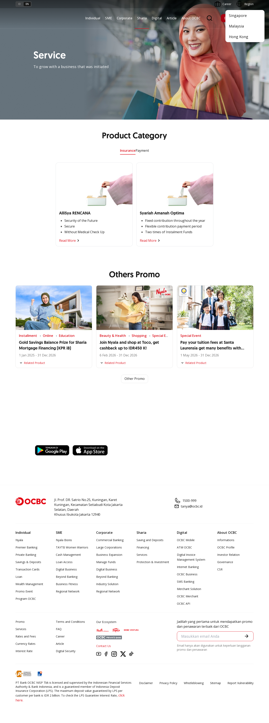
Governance (225, 562)
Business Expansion (109, 555)
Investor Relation (228, 555)
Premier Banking (26, 547)
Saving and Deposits (150, 540)
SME (108, 18)
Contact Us (103, 646)
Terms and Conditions (70, 622)
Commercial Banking (109, 540)
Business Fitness (67, 584)
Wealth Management (29, 584)
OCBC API (183, 603)
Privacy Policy (168, 683)
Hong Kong (238, 36)
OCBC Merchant (187, 596)
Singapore (238, 15)
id (19, 4)
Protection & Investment (153, 562)
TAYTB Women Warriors (72, 547)
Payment (142, 150)
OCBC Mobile (186, 540)
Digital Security (65, 651)
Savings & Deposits (28, 562)
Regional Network (67, 591)
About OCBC (191, 18)
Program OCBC (25, 599)
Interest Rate (24, 651)
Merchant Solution (189, 589)
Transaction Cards (27, 569)
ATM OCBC (184, 547)
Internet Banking (188, 567)
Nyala (19, 540)
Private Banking (25, 555)
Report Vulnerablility (240, 683)
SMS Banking (185, 581)
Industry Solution (107, 584)
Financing (143, 547)
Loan (18, 577)
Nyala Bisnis (64, 540)
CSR (220, 569)
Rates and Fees (25, 636)
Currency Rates (25, 644)
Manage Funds (106, 562)
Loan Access (64, 562)
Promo (20, 622)
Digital (157, 18)
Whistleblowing (194, 683)
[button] (246, 636)
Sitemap (215, 683)
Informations (225, 540)
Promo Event (24, 591)
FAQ (59, 629)
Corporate (124, 18)
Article (171, 18)
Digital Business (66, 569)
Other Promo (135, 379)
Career (60, 636)
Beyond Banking (66, 577)
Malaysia (236, 26)
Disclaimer (146, 683)
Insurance (128, 150)
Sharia (142, 18)
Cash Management (68, 555)
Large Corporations (109, 547)
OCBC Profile (226, 547)
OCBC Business (187, 574)
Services (142, 555)
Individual (92, 18)
